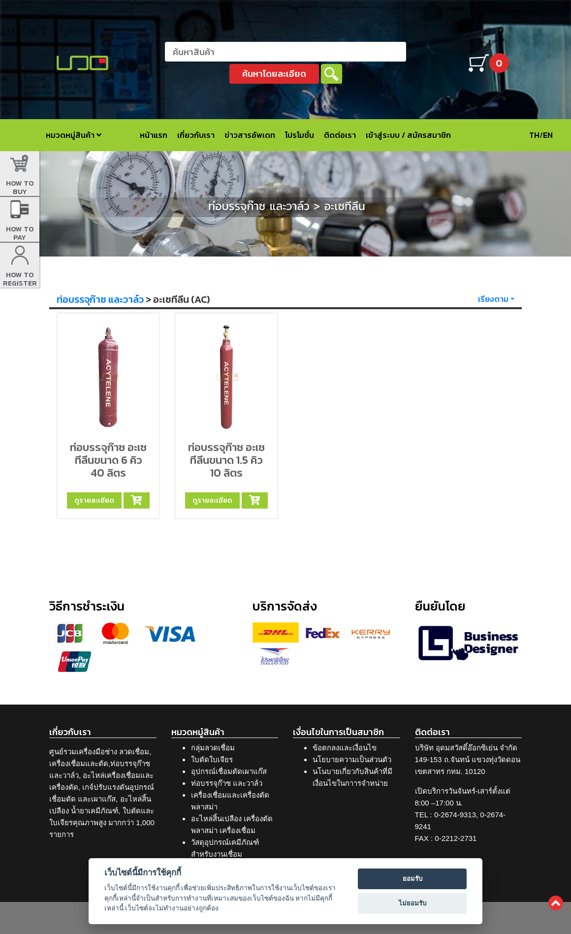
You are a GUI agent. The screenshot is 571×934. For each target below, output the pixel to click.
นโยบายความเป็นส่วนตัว (352, 759)
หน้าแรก (153, 135)
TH (534, 135)
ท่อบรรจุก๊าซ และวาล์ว (100, 299)
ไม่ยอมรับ (412, 903)
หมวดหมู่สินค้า (73, 135)
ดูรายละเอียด (94, 500)
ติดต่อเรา (340, 135)
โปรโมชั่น (299, 135)
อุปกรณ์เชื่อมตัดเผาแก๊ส (229, 771)
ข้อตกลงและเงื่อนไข (345, 747)
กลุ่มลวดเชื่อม (213, 747)
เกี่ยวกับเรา (196, 135)
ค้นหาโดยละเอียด (274, 73)
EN (548, 135)
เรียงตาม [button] (493, 299)
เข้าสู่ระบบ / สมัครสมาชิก (408, 135)
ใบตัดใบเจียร (212, 759)
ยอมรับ (412, 878)
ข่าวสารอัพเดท (249, 135)
